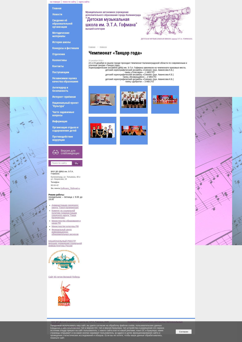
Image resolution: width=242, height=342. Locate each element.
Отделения (58, 54)
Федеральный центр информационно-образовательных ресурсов (65, 232)
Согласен (183, 332)
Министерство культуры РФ (65, 226)
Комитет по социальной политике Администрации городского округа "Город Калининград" (64, 214)
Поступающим (60, 72)
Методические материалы (60, 34)
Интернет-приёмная (64, 96)
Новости (57, 14)
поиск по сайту (69, 2)
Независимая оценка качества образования (65, 80)
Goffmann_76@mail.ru (70, 188)
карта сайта (84, 2)
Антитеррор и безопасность (60, 89)
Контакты (58, 66)
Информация (59, 121)
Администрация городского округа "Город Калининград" (65, 206)
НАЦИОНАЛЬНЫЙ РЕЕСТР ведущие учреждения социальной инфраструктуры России (65, 243)
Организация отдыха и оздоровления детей (65, 129)
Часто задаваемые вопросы (63, 113)
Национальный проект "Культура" (65, 104)
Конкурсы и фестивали (65, 48)
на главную (55, 2)
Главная (56, 8)
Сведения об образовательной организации (62, 23)
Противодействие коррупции (62, 138)
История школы (61, 42)
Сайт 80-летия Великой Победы (64, 277)
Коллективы (59, 60)
